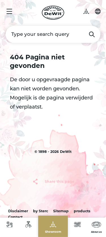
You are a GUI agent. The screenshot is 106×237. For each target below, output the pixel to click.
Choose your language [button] (98, 11)
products (82, 211)
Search (92, 34)
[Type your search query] (53, 34)
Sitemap (61, 211)
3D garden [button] (89, 11)
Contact (15, 217)
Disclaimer (18, 211)
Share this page (59, 181)
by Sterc (40, 211)
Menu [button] (9, 11)
